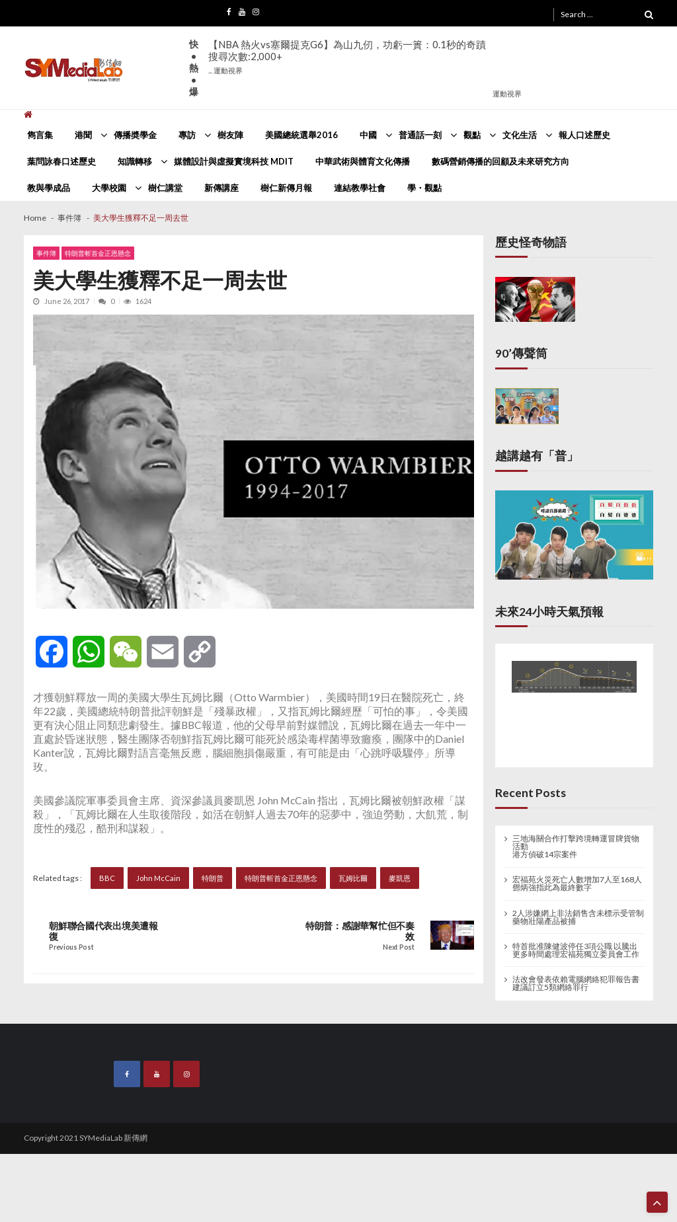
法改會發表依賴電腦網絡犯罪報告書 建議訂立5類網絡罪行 (575, 983)
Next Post (398, 947)
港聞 (83, 135)
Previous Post (71, 947)
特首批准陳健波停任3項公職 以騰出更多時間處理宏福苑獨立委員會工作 (575, 950)
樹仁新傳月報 (286, 187)
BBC (107, 878)
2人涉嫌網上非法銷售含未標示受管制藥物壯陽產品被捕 (578, 917)
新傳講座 (221, 187)
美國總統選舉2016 (301, 135)
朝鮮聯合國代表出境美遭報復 (103, 931)
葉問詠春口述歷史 (61, 161)
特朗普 (212, 878)
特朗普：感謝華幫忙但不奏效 (360, 931)
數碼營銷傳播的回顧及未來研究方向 (500, 161)
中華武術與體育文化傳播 (362, 161)
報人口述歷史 (584, 135)
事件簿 (46, 253)
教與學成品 (48, 187)
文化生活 (519, 135)
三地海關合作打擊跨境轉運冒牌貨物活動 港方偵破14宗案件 (575, 847)
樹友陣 (230, 135)
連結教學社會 (359, 187)
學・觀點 (424, 187)
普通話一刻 (420, 135)
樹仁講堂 (165, 187)
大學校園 (109, 187)
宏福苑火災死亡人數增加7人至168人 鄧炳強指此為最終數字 (577, 884)
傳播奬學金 (135, 135)
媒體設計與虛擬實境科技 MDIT (234, 161)
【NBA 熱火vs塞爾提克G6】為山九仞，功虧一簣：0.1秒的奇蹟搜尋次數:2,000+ (347, 56)
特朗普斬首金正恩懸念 (98, 253)
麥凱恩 (400, 878)
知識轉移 (135, 161)
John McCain (158, 878)
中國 (368, 135)
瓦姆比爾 (353, 878)
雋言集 (40, 135)
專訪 (187, 135)
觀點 (472, 135)
